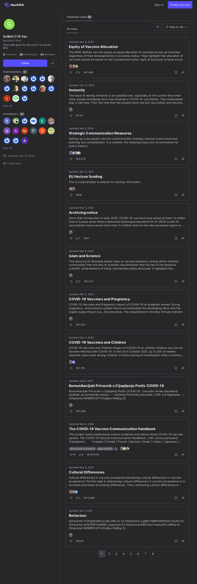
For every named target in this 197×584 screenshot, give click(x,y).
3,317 (88, 281)
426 (79, 541)
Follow (25, 63)
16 (72, 454)
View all (7, 105)
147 (79, 115)
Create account (180, 4)
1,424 (80, 324)
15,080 (89, 497)
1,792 (80, 368)
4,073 (81, 158)
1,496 (88, 72)
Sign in (158, 4)
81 (86, 238)
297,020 (93, 454)
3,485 (81, 411)
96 (79, 194)
